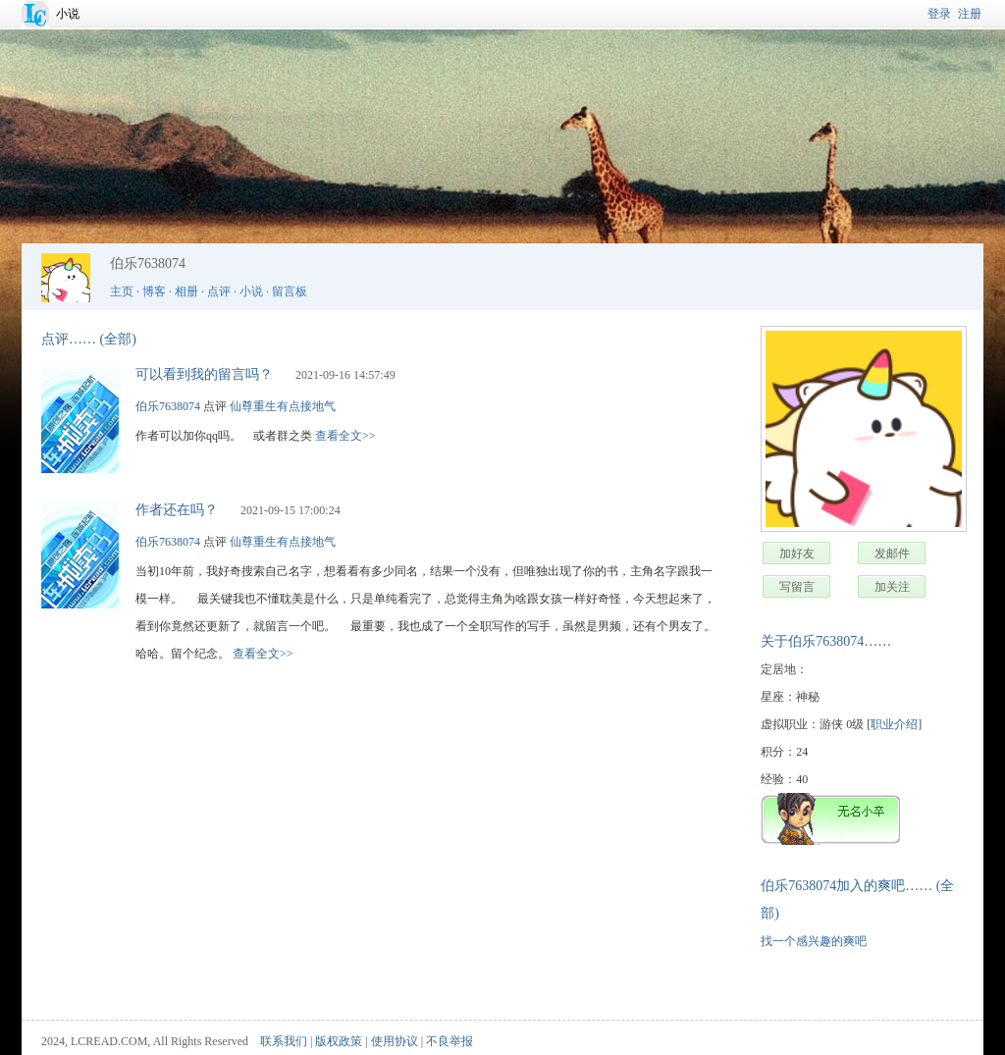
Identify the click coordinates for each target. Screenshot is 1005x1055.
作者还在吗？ (176, 509)
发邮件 (892, 553)
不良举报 (449, 1041)
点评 (219, 291)
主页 (121, 291)
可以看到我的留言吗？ (204, 374)
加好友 (797, 553)
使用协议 (394, 1041)
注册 (969, 14)
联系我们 (283, 1041)
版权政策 (338, 1041)
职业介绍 (894, 724)
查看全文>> (345, 436)
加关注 (892, 587)
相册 (186, 291)
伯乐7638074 (167, 406)
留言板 (289, 291)
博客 (154, 291)
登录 (939, 14)
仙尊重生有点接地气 (283, 406)
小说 (67, 14)
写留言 (797, 587)
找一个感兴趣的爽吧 (814, 941)
